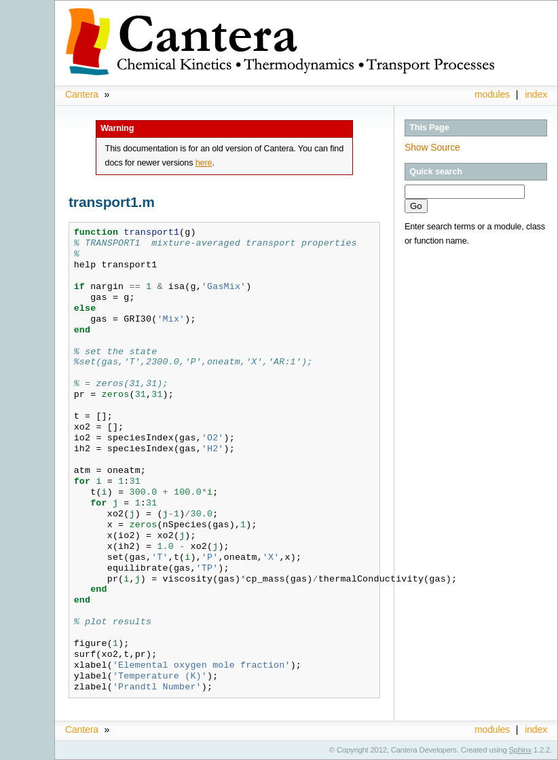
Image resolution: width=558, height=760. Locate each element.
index (536, 94)
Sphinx (520, 750)
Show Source (432, 147)
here (204, 163)
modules (492, 94)
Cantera (81, 94)
